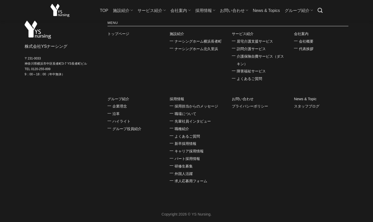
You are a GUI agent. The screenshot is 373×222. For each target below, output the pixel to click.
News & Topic (305, 99)
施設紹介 (123, 10)
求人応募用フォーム (191, 181)
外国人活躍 (184, 174)
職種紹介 (182, 129)
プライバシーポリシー (250, 106)
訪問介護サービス (251, 49)
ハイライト (121, 121)
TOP (104, 10)
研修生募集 (184, 166)
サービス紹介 (152, 10)
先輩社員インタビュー (193, 121)
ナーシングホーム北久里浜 (196, 49)
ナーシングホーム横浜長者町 (198, 41)
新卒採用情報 (185, 144)
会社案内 (180, 10)
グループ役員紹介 (126, 129)
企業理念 (119, 106)
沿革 (116, 114)
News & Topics (266, 10)
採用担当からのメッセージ (196, 106)
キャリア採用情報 (189, 151)
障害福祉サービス (251, 71)
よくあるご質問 (249, 79)
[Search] (320, 10)
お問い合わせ (234, 10)
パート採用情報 (187, 159)
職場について (185, 114)
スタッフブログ (306, 106)
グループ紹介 (299, 10)
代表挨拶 (306, 49)
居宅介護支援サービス (255, 41)
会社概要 (306, 41)
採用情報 (205, 10)
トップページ (118, 34)
